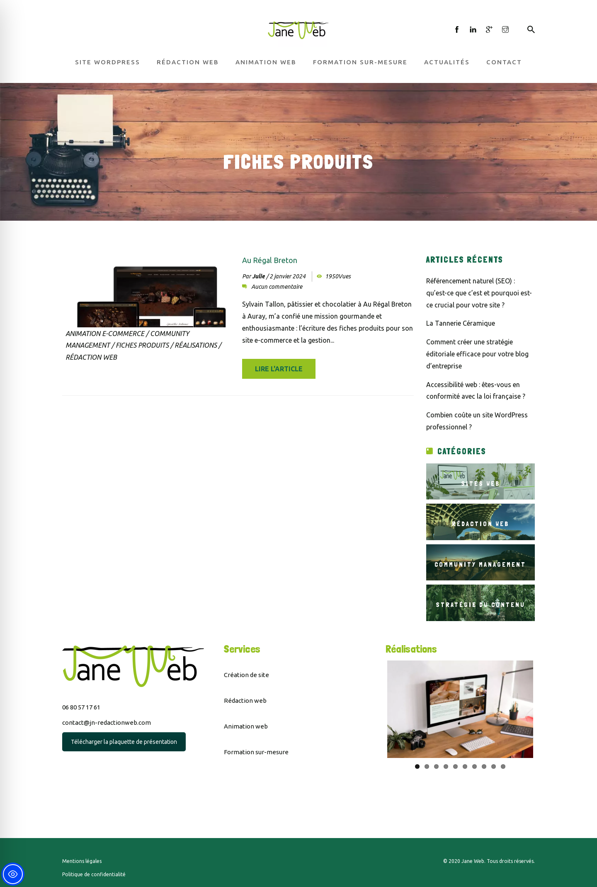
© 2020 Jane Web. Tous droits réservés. (489, 861)
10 (503, 766)
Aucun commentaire (276, 286)
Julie (258, 276)
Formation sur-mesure (360, 62)
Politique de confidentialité (94, 874)
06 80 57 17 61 (81, 707)
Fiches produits (142, 345)
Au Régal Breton (269, 260)
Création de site (246, 674)
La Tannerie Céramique (460, 323)
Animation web (265, 62)
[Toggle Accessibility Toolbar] (13, 874)
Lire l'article (279, 369)
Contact (504, 62)
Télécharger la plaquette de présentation (124, 741)
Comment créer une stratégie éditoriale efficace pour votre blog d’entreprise (477, 354)
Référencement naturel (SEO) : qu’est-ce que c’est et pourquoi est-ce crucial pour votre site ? (479, 293)
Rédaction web (188, 62)
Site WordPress (107, 62)
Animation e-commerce (105, 333)
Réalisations (196, 345)
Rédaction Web (91, 357)
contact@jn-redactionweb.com (106, 722)
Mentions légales (82, 861)
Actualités (447, 62)
